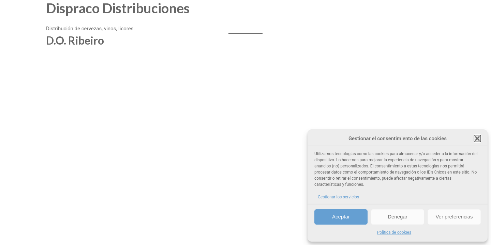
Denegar (397, 216)
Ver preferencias (454, 216)
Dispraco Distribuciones (118, 8)
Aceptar (341, 216)
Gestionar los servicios (338, 197)
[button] (477, 138)
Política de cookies (394, 232)
